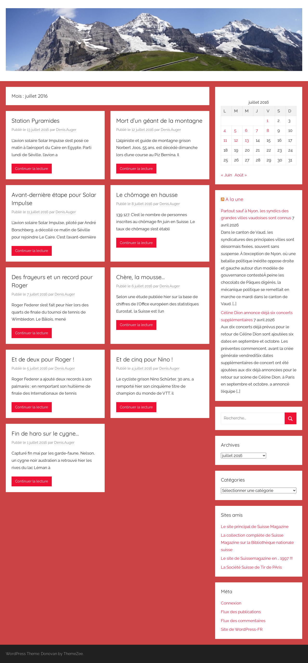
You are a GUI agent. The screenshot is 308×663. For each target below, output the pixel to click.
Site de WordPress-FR (242, 629)
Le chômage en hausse (147, 194)
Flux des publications (241, 611)
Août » (241, 175)
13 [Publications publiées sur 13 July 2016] (247, 140)
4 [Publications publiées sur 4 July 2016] (225, 130)
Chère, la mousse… (140, 277)
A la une (234, 199)
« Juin (226, 175)
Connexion (231, 603)
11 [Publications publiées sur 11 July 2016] (225, 140)
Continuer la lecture (31, 169)
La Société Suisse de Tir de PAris (251, 567)
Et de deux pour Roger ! (43, 359)
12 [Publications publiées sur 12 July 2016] (236, 140)
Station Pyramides (35, 120)
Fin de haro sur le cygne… (45, 433)
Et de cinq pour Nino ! (144, 359)
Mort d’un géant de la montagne (159, 120)
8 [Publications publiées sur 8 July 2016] (268, 130)
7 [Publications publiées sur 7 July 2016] (257, 130)
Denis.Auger (66, 130)
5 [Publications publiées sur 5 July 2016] (235, 130)
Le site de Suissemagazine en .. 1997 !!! (257, 558)
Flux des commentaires (243, 620)
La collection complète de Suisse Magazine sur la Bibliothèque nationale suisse (257, 542)
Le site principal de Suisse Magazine (255, 526)
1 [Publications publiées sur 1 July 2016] (267, 120)
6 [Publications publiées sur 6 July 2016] (246, 130)
